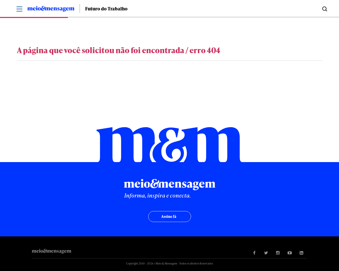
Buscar (324, 8)
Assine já (168, 216)
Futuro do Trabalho (106, 8)
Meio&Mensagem (50, 9)
